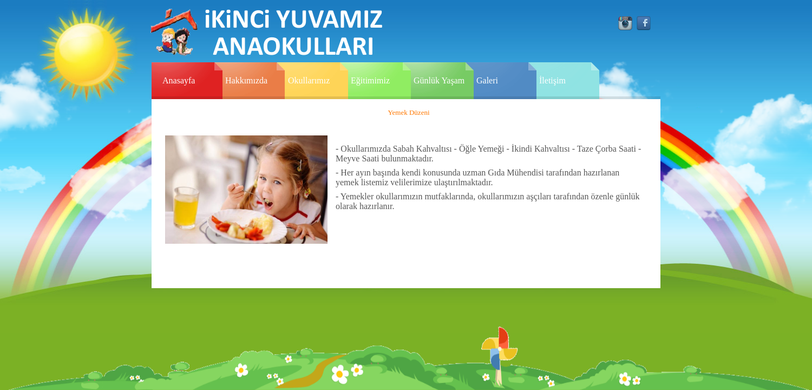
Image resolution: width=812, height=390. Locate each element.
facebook (644, 23)
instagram (625, 23)
